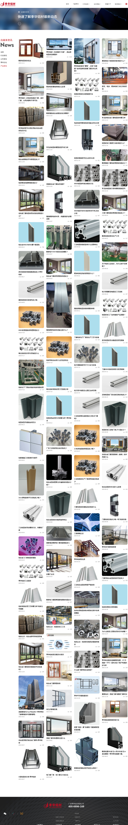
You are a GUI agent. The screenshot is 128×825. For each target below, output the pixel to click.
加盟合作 (77, 817)
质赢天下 (108, 4)
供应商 (77, 813)
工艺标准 (86, 4)
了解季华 (76, 4)
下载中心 (77, 821)
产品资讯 (4, 66)
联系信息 (115, 817)
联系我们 (118, 4)
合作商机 (97, 4)
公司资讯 (4, 59)
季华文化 (4, 62)
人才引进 (115, 821)
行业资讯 (4, 55)
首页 (67, 4)
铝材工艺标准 (60, 817)
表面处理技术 (60, 821)
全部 (2, 52)
